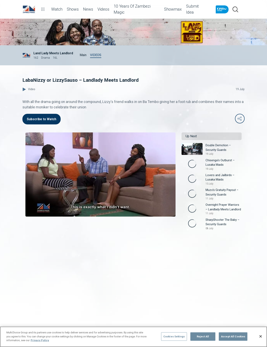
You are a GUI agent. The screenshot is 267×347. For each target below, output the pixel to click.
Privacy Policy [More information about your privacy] (40, 340)
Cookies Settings (174, 336)
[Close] (260, 336)
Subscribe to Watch (41, 119)
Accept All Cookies (233, 336)
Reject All (203, 336)
